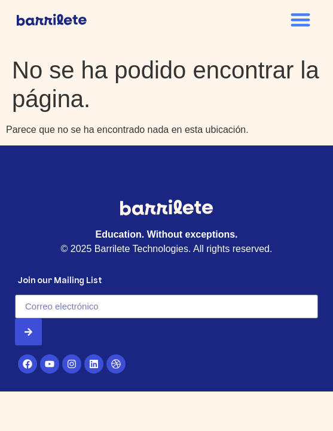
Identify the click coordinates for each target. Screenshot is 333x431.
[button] (301, 19)
